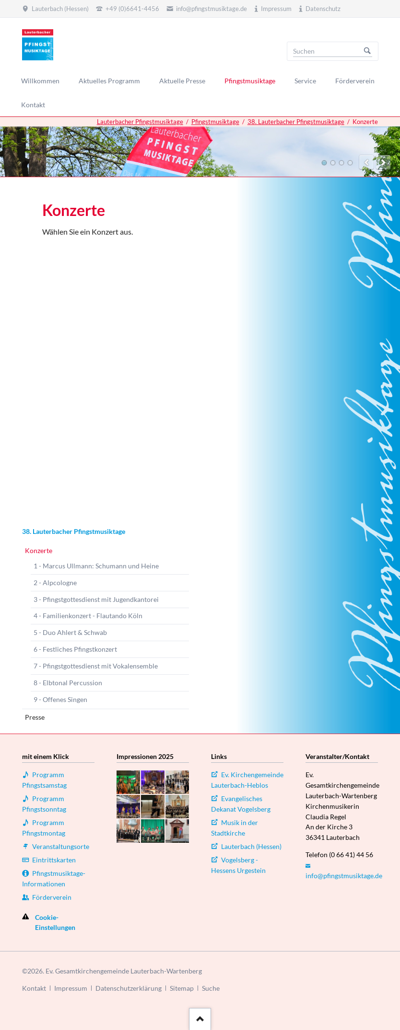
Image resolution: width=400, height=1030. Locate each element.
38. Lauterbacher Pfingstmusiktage (295, 121)
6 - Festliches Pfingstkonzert (75, 649)
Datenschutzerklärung (128, 988)
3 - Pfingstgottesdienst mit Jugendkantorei (96, 599)
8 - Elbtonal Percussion (68, 683)
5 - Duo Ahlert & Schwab (70, 632)
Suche (211, 988)
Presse (35, 717)
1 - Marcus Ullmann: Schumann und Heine (96, 566)
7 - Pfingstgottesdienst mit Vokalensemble (96, 666)
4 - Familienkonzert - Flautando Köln (88, 615)
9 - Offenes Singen (60, 699)
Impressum (70, 988)
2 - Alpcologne (55, 582)
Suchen (367, 51)
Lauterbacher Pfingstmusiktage (140, 121)
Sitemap (182, 988)
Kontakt (34, 988)
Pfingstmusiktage (215, 121)
